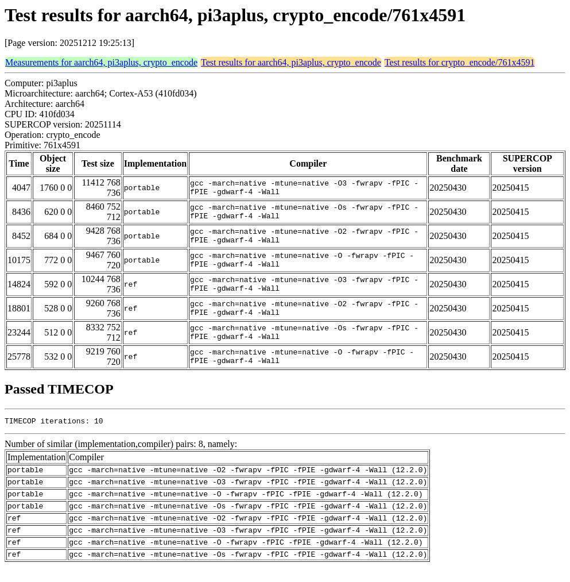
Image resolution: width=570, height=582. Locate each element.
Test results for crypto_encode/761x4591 (459, 62)
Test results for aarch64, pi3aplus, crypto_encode (291, 62)
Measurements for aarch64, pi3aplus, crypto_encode (101, 62)
